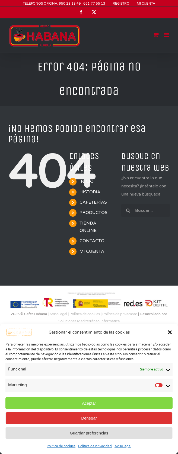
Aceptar (89, 403)
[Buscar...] (145, 210)
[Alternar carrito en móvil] (156, 35)
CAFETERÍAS (93, 202)
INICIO (87, 181)
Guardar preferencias (89, 433)
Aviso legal (123, 446)
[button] (170, 332)
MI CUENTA (92, 251)
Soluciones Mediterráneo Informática (89, 321)
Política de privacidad (95, 446)
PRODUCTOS (93, 212)
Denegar (89, 418)
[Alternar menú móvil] (167, 35)
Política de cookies (61, 446)
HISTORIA (90, 192)
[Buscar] (128, 210)
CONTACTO (92, 241)
